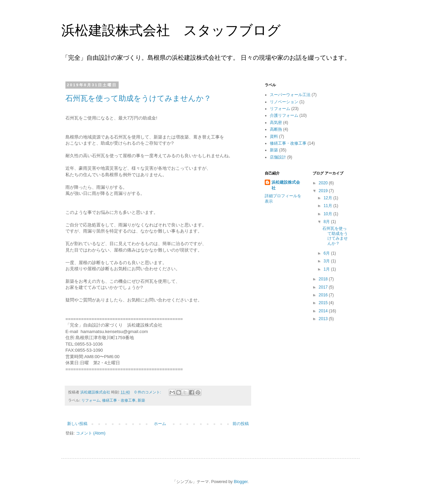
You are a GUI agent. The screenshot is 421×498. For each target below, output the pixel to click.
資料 (274, 136)
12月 (328, 198)
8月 (327, 221)
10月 (328, 213)
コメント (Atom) (90, 433)
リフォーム (90, 400)
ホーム (160, 423)
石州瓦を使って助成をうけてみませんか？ (138, 98)
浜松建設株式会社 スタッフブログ (171, 30)
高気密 (276, 122)
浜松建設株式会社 (286, 185)
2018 (324, 279)
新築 (141, 400)
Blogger (241, 481)
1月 (327, 269)
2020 (324, 183)
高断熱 (276, 129)
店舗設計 (278, 157)
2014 (324, 311)
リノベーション (284, 101)
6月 (327, 253)
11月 (328, 205)
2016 (324, 295)
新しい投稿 (77, 423)
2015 (324, 302)
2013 (324, 318)
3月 (327, 261)
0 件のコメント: (148, 392)
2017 (324, 287)
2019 (324, 190)
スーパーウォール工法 (290, 94)
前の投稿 (241, 423)
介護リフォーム (284, 115)
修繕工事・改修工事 (119, 400)
